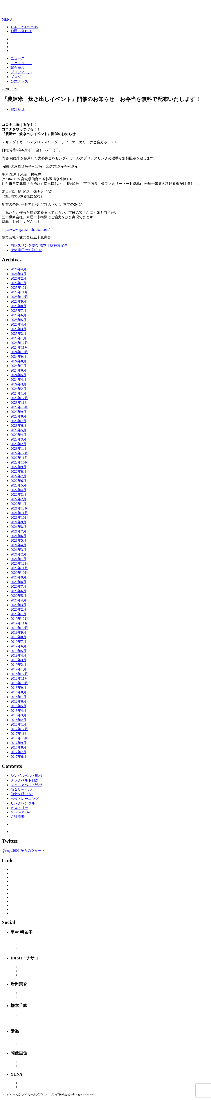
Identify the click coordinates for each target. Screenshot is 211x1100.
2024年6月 (18, 370)
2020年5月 (18, 596)
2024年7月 (18, 366)
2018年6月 (18, 701)
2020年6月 (18, 591)
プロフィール (21, 72)
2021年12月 (19, 508)
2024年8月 (18, 361)
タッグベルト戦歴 (25, 780)
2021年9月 (18, 522)
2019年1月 (18, 669)
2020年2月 (18, 609)
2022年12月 (19, 453)
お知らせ (18, 109)
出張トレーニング (25, 798)
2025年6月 (18, 315)
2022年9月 (18, 467)
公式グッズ (19, 81)
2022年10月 (19, 462)
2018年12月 (19, 674)
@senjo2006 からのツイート (23, 850)
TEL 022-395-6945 (24, 27)
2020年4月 (18, 600)
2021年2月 (18, 554)
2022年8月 (18, 471)
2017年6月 (18, 756)
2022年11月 (19, 458)
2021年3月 (18, 550)
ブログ (16, 77)
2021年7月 (18, 531)
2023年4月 (18, 435)
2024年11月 (19, 347)
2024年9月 (18, 356)
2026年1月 (18, 283)
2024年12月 (19, 343)
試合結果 (18, 67)
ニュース (18, 58)
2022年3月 (18, 494)
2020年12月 (19, 563)
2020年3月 (18, 605)
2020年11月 (19, 568)
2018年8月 (18, 692)
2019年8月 (18, 637)
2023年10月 (19, 407)
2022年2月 (18, 499)
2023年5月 (18, 430)
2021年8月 (18, 527)
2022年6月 (18, 481)
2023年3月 (18, 439)
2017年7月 (18, 752)
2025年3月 (18, 329)
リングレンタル (23, 803)
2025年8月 (18, 306)
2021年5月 (18, 540)
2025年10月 (19, 297)
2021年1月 (18, 559)
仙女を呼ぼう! (22, 794)
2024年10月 (19, 352)
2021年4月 (18, 545)
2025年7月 (18, 310)
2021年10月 (19, 517)
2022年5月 (18, 485)
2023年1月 (18, 448)
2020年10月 (19, 573)
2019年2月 (18, 664)
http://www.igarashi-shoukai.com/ (26, 229)
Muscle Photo (20, 812)
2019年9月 (18, 632)
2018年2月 (18, 720)
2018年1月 (18, 724)
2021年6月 (18, 536)
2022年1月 (18, 504)
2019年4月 (18, 655)
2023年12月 (19, 398)
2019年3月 (18, 660)
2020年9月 (18, 577)
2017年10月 (19, 738)
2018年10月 (19, 683)
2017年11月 (19, 733)
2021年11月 (19, 513)
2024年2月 (18, 389)
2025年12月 (19, 287)
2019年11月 (19, 623)
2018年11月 (19, 678)
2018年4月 (18, 710)
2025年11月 (19, 292)
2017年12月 (19, 729)
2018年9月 (18, 687)
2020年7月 (18, 586)
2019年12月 (19, 619)
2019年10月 (19, 628)
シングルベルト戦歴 (26, 775)
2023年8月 (18, 416)
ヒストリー (19, 808)
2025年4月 (18, 324)
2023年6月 (18, 425)
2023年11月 (19, 402)
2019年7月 (18, 641)
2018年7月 (18, 697)
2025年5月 (18, 320)
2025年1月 (18, 338)
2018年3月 (18, 715)
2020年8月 (18, 582)
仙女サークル (21, 789)
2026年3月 (18, 274)
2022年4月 (18, 490)
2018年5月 (18, 706)
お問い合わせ (21, 31)
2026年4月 (18, 269)
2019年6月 (18, 646)
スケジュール (21, 63)
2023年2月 (18, 444)
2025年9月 (18, 301)
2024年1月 (18, 393)
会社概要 (18, 816)
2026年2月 (18, 278)
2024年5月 (18, 375)
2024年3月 (18, 384)
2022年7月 (18, 476)
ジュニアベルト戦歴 (26, 785)
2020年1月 (18, 614)
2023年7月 (18, 421)
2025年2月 (18, 333)
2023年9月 (18, 412)
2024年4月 (18, 379)
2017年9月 (18, 743)
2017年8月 (18, 747)
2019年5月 (18, 651)
